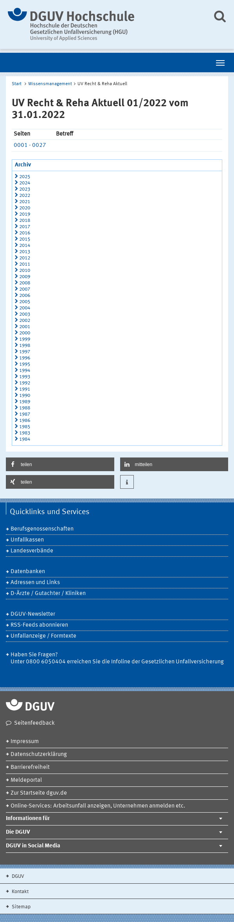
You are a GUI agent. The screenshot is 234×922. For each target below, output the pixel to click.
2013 (24, 251)
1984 (24, 439)
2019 (24, 214)
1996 (24, 358)
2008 (24, 283)
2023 (24, 189)
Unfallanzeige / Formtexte (43, 636)
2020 (24, 208)
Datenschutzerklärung (39, 755)
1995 (24, 364)
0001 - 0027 (30, 145)
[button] (60, 464)
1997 (24, 351)
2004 (24, 308)
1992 (24, 383)
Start (17, 84)
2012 (24, 258)
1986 (24, 420)
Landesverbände (32, 551)
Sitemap (21, 906)
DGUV (17, 876)
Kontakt (20, 891)
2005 (24, 301)
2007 (24, 289)
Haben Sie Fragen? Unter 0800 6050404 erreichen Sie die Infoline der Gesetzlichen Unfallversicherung (117, 658)
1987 (24, 414)
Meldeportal (26, 780)
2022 (24, 195)
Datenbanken (28, 572)
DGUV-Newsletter (33, 614)
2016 (24, 233)
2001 (24, 326)
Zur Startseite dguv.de (39, 793)
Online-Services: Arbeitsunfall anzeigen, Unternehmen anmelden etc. (98, 806)
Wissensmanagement (50, 84)
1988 (24, 408)
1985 (24, 426)
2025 (24, 176)
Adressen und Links (35, 583)
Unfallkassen (27, 540)
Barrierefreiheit (30, 767)
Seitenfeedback (34, 723)
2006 (24, 295)
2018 (24, 220)
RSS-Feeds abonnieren (39, 625)
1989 (24, 401)
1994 (24, 370)
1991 (24, 389)
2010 (24, 270)
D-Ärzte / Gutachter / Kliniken (48, 594)
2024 (24, 183)
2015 (24, 239)
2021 (24, 201)
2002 (24, 320)
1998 (24, 345)
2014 (24, 245)
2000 (24, 333)
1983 (24, 433)
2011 (24, 264)
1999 (24, 339)
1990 (24, 395)
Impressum (25, 742)
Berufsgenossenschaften (42, 529)
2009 (24, 276)
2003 (24, 314)
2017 (24, 226)
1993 (24, 376)
